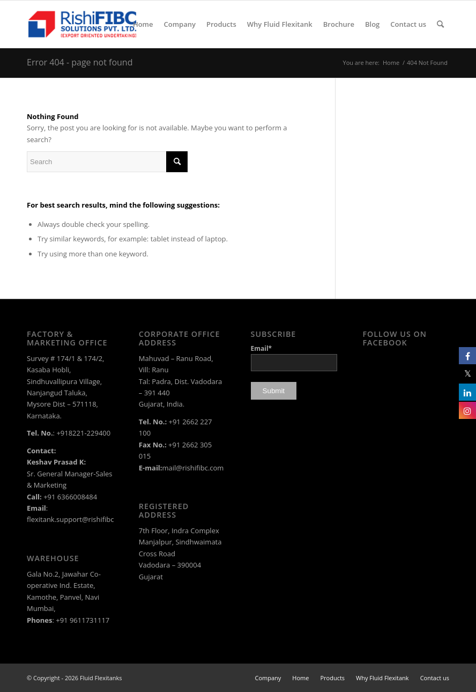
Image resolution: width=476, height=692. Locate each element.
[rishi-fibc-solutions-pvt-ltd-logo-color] (82, 24)
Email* (294, 357)
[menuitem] (143, 24)
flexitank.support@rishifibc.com (78, 519)
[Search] (440, 24)
